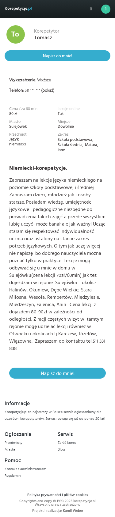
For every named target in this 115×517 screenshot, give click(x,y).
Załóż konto (67, 442)
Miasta (10, 449)
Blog (61, 449)
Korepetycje (18, 8)
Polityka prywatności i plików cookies (57, 495)
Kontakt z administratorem (25, 469)
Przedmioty (13, 442)
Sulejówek (18, 127)
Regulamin (13, 475)
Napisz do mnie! (57, 56)
